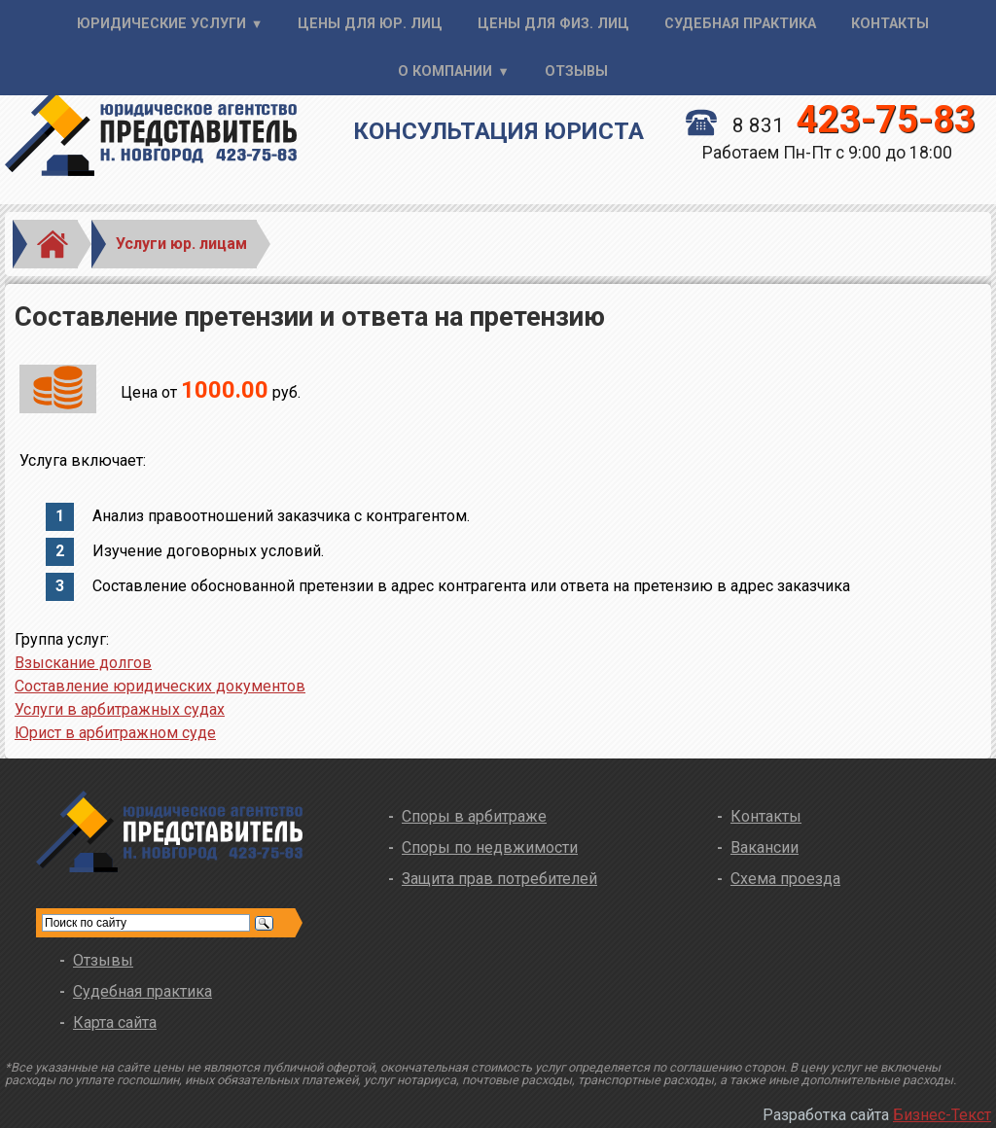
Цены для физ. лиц (553, 24)
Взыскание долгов (83, 662)
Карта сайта (115, 1022)
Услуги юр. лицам (181, 243)
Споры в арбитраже (474, 816)
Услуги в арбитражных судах (120, 709)
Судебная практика (740, 24)
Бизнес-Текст (942, 1115)
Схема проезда (785, 878)
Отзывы (576, 71)
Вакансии (764, 847)
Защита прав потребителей (499, 878)
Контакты (890, 24)
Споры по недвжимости (490, 847)
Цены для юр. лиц (370, 24)
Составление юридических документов (160, 686)
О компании (445, 71)
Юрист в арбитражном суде (115, 732)
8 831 (831, 125)
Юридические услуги (161, 24)
